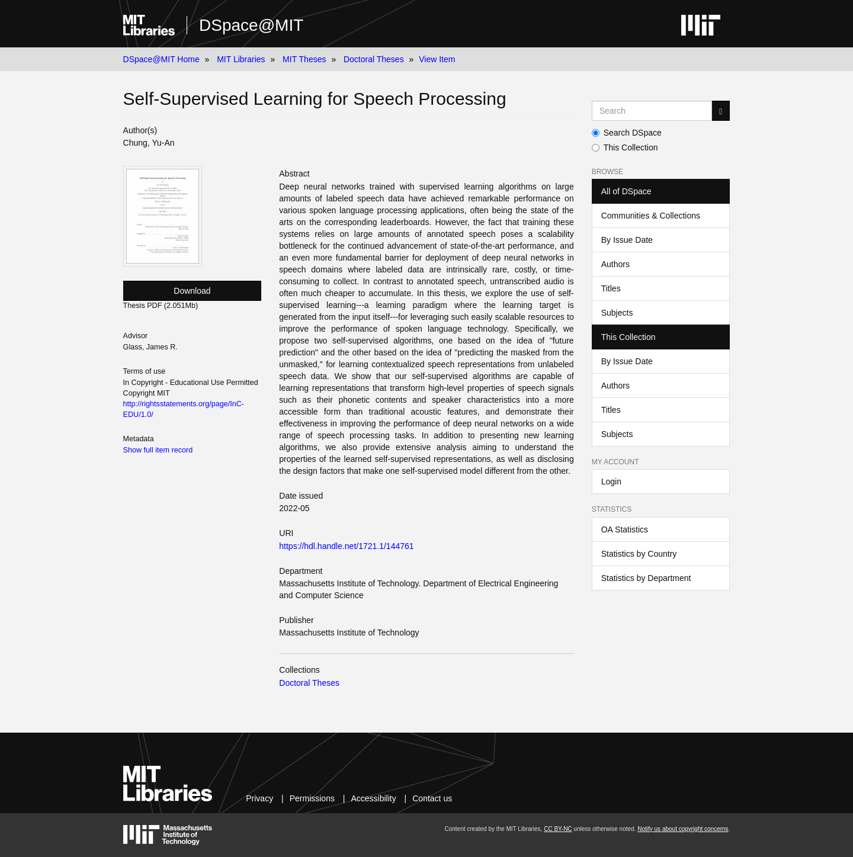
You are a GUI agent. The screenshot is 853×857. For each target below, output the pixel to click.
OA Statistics (624, 529)
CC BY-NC (558, 829)
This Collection (625, 147)
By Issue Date (627, 240)
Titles (611, 288)
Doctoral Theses (374, 59)
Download (192, 291)
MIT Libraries (241, 59)
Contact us (432, 798)
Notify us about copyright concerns (682, 829)
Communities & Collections (650, 215)
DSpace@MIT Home (161, 59)
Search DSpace (627, 132)
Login (611, 481)
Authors (615, 264)
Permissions (312, 798)
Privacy (259, 798)
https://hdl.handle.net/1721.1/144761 (346, 546)
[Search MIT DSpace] (652, 111)
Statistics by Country (639, 554)
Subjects (617, 312)
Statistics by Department (646, 578)
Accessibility (373, 798)
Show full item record (158, 450)
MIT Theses (304, 59)
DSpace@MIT (251, 25)
